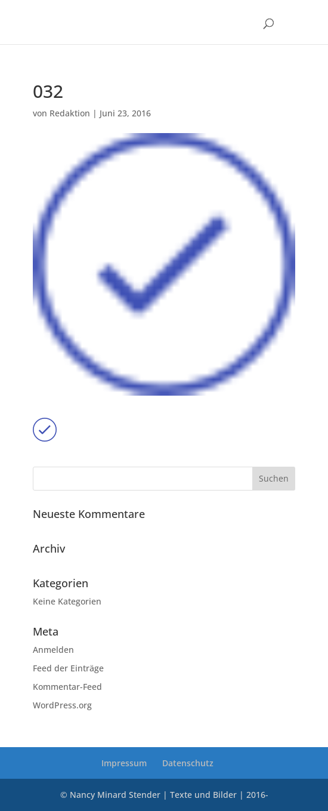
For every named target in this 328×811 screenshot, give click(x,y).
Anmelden (53, 649)
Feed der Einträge (68, 668)
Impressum (124, 763)
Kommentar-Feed (67, 686)
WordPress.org (62, 705)
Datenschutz (187, 763)
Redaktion (69, 113)
